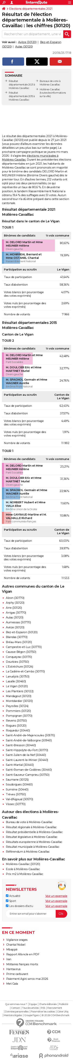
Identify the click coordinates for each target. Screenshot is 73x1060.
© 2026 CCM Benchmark (55, 1015)
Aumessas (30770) (18, 622)
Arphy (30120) (15, 602)
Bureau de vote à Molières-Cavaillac (29, 822)
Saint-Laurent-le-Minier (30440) (27, 760)
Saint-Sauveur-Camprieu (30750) (27, 775)
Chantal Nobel (15, 944)
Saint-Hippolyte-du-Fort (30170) (27, 750)
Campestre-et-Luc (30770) (23, 647)
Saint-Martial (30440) (20, 765)
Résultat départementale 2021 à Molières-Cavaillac (22, 85)
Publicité (63, 1004)
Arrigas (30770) (16, 612)
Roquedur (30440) (18, 730)
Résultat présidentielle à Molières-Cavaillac (34, 832)
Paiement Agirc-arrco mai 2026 (27, 979)
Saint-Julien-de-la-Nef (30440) (26, 755)
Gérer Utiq (62, 1011)
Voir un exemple (56, 896)
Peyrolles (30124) (17, 706)
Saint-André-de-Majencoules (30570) (30, 735)
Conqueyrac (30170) (19, 657)
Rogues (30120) (16, 725)
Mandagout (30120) (18, 696)
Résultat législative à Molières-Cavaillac (31, 837)
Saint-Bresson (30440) (21, 745)
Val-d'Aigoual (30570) (19, 799)
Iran (8, 959)
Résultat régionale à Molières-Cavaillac (31, 827)
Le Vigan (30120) (17, 686)
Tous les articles (30, 1008)
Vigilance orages (17, 940)
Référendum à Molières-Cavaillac (28, 851)
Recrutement (54, 1008)
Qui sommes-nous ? (16, 1004)
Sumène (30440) (17, 789)
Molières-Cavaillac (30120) (23, 864)
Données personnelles (16, 1011)
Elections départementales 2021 (30, 8)
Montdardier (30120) (19, 701)
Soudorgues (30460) (19, 784)
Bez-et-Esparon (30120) (21, 632)
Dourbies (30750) (17, 661)
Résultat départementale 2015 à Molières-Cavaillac (22, 96)
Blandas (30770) (16, 637)
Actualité (13, 896)
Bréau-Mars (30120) (19, 642)
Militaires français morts (22, 964)
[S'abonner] (36, 914)
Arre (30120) (14, 608)
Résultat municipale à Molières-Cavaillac (32, 847)
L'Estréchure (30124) (19, 666)
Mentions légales (13, 1015)
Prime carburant (17, 974)
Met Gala (12, 983)
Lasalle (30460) (16, 681)
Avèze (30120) (27, 42)
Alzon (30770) (15, 598)
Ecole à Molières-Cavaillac (23, 869)
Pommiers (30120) (18, 711)
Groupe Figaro (32, 1015)
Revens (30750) (16, 720)
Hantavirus (13, 969)
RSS (43, 1008)
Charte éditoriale (48, 1004)
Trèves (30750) (16, 794)
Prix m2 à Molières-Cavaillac (24, 874)
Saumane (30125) (17, 779)
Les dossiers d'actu (19, 906)
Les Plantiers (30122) (19, 691)
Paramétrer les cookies (43, 1011)
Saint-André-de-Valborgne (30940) (29, 740)
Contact (15, 1008)
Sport (11, 901)
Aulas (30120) (24, 46)
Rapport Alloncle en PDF (22, 954)
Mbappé (12, 949)
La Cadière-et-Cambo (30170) (25, 671)
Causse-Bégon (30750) (21, 652)
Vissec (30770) (15, 804)
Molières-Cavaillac (50, 89)
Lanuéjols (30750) (17, 676)
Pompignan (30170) (19, 715)
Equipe (33, 1004)
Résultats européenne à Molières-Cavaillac (34, 842)
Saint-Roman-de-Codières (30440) (29, 769)
